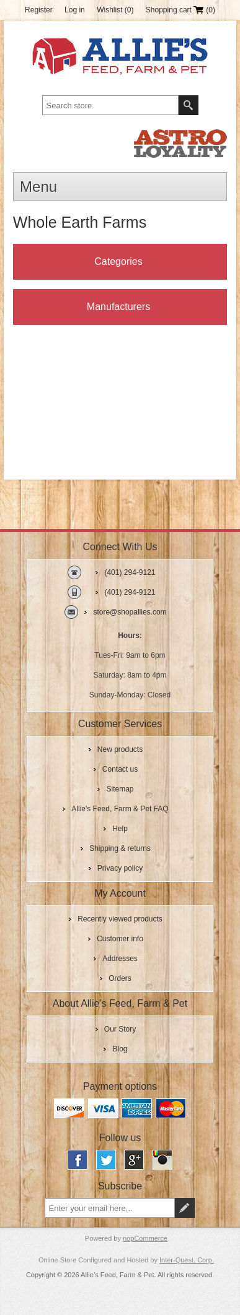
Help (120, 828)
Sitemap (119, 789)
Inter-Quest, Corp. (186, 1260)
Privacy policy (120, 868)
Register (39, 10)
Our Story (120, 1029)
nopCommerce (145, 1238)
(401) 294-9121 (129, 572)
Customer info (120, 938)
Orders (120, 978)
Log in (74, 10)
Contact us (120, 769)
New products (120, 749)
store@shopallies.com (129, 612)
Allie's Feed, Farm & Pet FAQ (119, 808)
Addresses (120, 958)
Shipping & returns (120, 848)
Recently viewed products (120, 919)
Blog (119, 1049)
